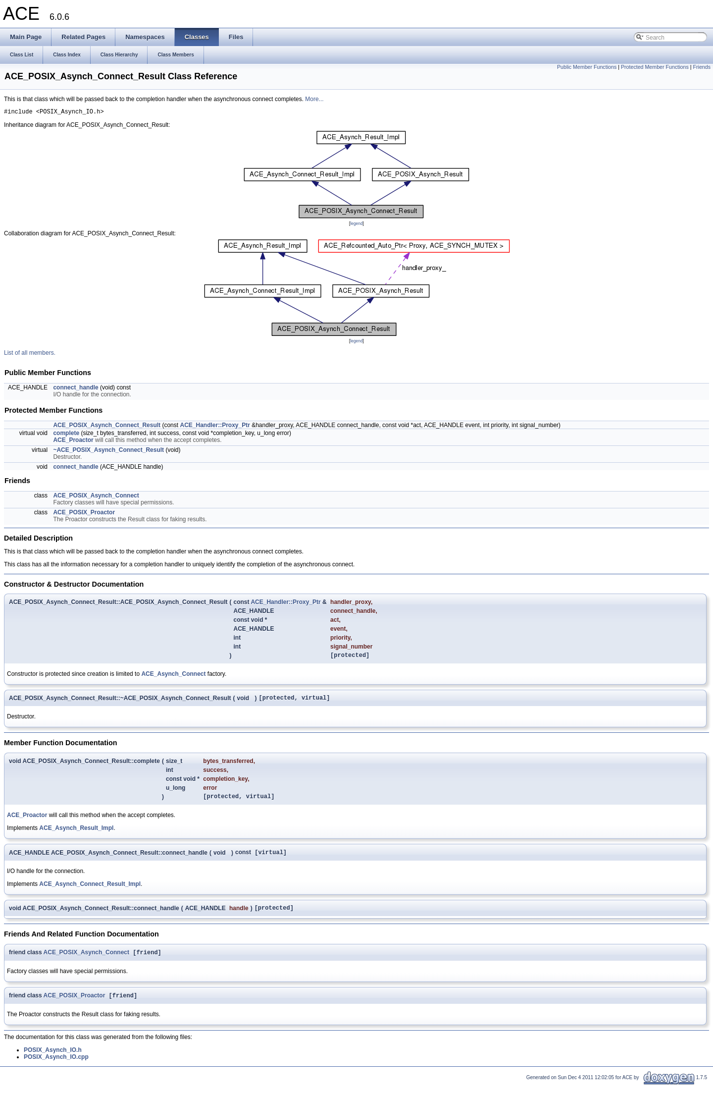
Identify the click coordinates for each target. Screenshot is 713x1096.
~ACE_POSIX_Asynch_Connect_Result (108, 451)
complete (66, 434)
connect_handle (75, 388)
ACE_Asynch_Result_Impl (76, 833)
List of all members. (29, 354)
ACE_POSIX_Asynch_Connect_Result (106, 426)
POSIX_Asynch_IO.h (53, 1060)
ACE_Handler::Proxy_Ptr (215, 426)
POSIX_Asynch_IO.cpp (56, 1067)
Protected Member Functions (655, 67)
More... (314, 99)
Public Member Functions (586, 67)
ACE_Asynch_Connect (173, 676)
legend (356, 224)
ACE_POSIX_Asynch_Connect (96, 496)
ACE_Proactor (73, 441)
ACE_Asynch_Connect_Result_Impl (90, 890)
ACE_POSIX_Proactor (84, 513)
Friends (702, 67)
